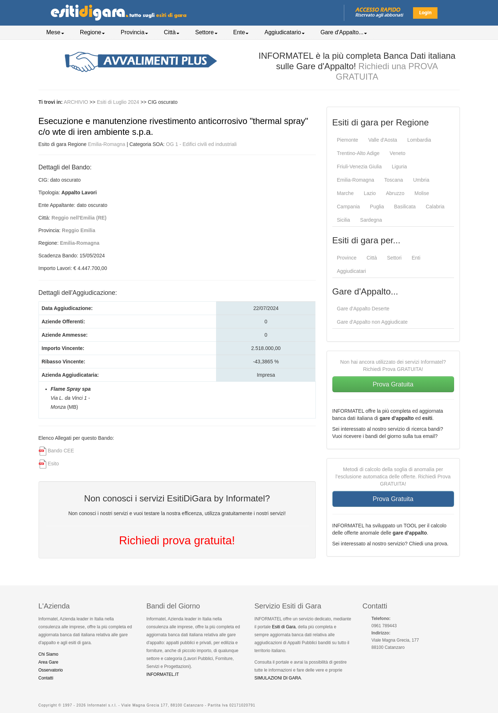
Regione (92, 32)
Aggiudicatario (284, 32)
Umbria (421, 180)
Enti (416, 258)
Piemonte (347, 140)
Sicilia (343, 220)
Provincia (134, 32)
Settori (394, 258)
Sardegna (371, 220)
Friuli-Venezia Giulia (359, 166)
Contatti (46, 678)
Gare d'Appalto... (343, 32)
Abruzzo (395, 193)
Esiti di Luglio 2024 (118, 102)
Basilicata (405, 206)
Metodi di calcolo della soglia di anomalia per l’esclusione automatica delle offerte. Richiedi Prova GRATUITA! (393, 476)
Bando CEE (61, 450)
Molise (421, 193)
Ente (241, 32)
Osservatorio (51, 670)
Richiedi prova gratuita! (177, 540)
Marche (345, 193)
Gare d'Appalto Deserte (363, 308)
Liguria (399, 166)
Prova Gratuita (393, 384)
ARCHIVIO (76, 102)
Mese (55, 32)
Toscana (393, 180)
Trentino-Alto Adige (358, 153)
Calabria (435, 206)
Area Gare (48, 662)
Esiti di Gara (283, 626)
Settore (206, 32)
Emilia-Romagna (106, 144)
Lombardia (419, 140)
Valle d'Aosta (382, 140)
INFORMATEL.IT (163, 674)
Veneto (397, 153)
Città (171, 32)
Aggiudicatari (351, 271)
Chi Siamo (48, 654)
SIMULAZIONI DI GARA (278, 678)
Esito (53, 463)
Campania (348, 206)
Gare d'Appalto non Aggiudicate (372, 322)
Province (346, 258)
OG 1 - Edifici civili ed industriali (201, 144)
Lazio (370, 193)
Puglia (377, 206)
